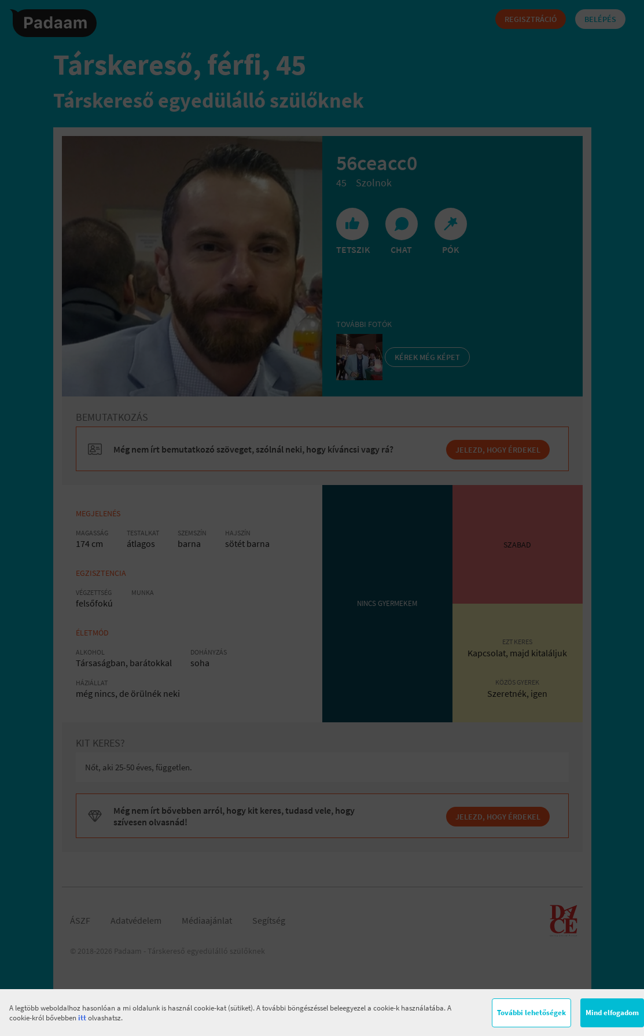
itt (82, 1018)
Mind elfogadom (612, 1012)
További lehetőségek (531, 1012)
